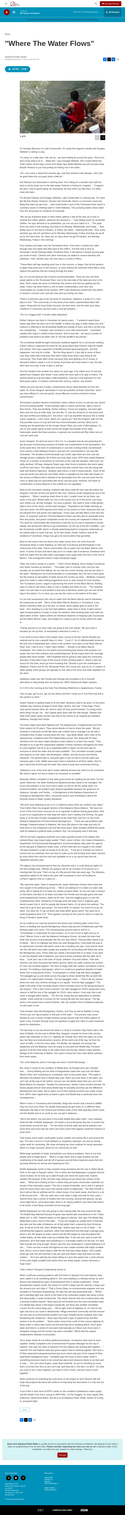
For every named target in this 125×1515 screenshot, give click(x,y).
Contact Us (48, 1479)
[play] (7, 12)
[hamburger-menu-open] (6, 3)
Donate (62, 1455)
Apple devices (49, 1488)
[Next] (102, 137)
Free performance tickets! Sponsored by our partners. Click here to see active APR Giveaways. (62, 20)
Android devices (50, 1490)
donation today (104, 1447)
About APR (48, 1478)
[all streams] (112, 12)
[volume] (14, 12)
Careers (47, 1481)
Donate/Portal (111, 3)
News (7, 34)
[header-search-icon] (96, 4)
